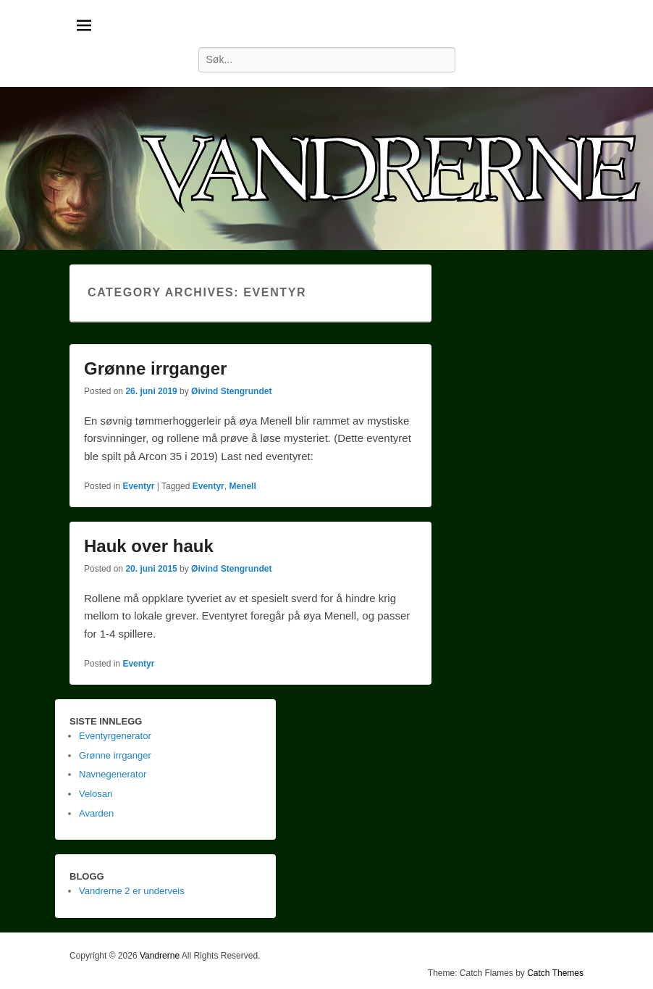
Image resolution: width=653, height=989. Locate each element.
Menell (242, 486)
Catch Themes (555, 973)
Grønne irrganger (155, 368)
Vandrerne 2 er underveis (132, 890)
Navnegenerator (112, 774)
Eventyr (138, 486)
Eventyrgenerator (115, 735)
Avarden (96, 813)
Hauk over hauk (149, 546)
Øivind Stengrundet (231, 391)
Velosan (95, 793)
